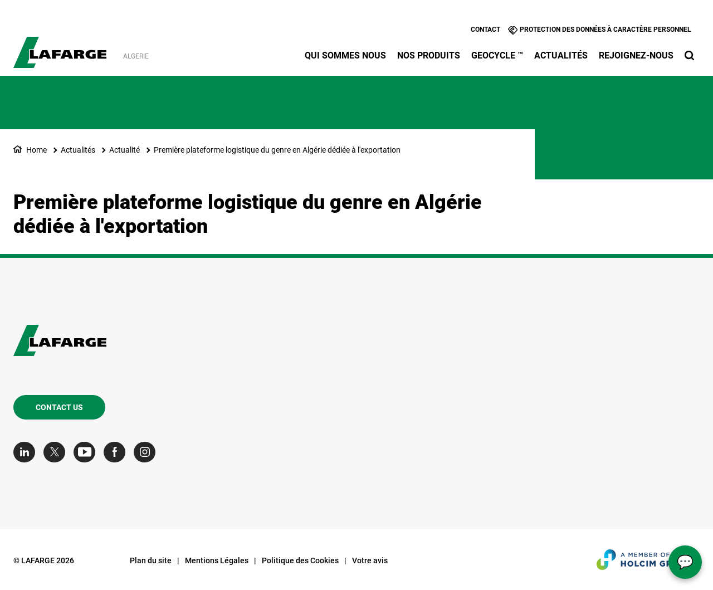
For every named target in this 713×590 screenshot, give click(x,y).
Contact (485, 29)
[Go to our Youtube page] (87, 452)
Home (36, 149)
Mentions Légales (216, 560)
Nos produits (428, 55)
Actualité (124, 149)
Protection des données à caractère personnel (605, 29)
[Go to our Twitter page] (57, 452)
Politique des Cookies (300, 560)
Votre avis (370, 560)
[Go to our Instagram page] (147, 452)
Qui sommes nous (345, 55)
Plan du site (151, 560)
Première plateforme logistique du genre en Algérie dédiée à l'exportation (277, 149)
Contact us (59, 407)
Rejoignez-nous (636, 55)
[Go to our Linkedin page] (27, 452)
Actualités (561, 55)
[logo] (59, 46)
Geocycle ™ (497, 55)
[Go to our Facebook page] (117, 452)
